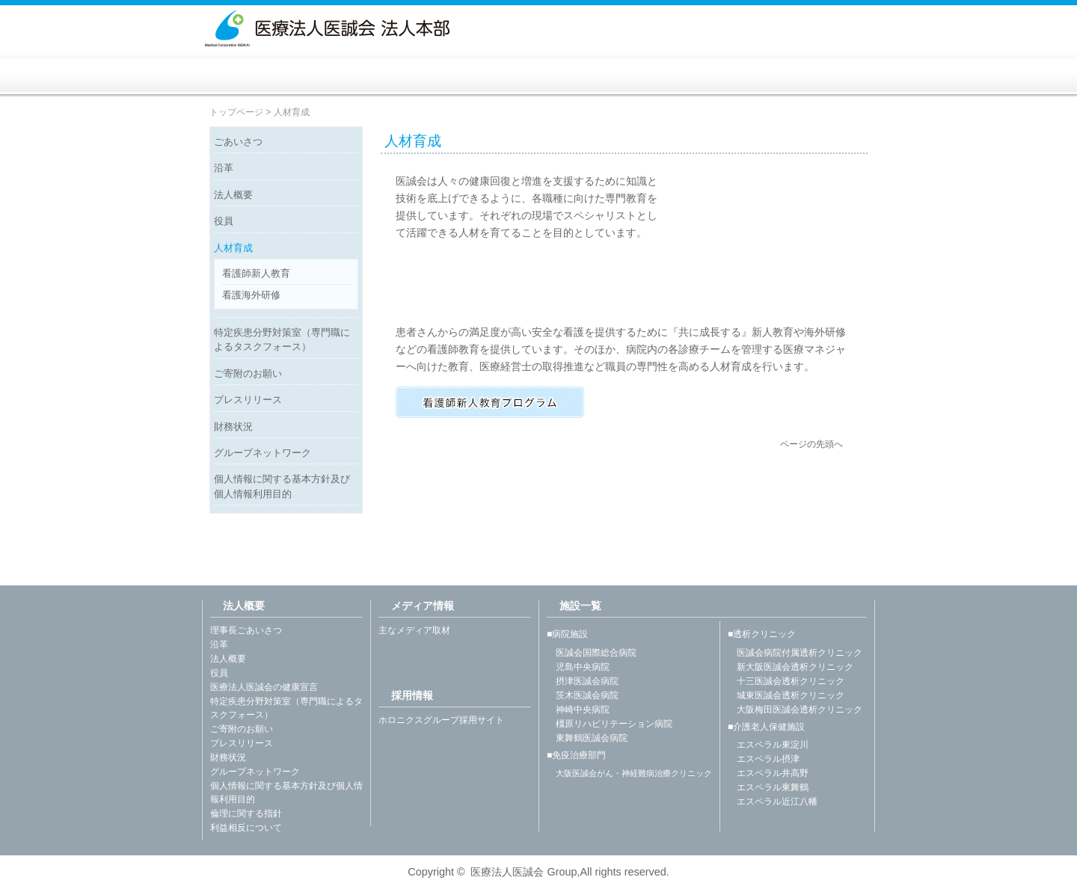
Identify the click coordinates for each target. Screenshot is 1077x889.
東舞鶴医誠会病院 (587, 738)
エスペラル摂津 (764, 759)
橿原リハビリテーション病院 (609, 724)
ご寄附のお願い (248, 373)
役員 (223, 221)
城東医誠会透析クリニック (786, 695)
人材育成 (233, 247)
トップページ (236, 112)
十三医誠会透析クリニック (786, 681)
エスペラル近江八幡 (772, 801)
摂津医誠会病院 (583, 681)
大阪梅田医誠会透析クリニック (795, 709)
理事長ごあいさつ (246, 630)
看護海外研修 (251, 295)
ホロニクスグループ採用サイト (441, 720)
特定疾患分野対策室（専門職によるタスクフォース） (282, 339)
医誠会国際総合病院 (591, 652)
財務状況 (233, 426)
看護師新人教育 (256, 273)
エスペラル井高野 (768, 773)
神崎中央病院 (578, 709)
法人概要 (233, 194)
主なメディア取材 (414, 630)
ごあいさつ (238, 141)
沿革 (223, 167)
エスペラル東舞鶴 (768, 787)
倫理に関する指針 (246, 813)
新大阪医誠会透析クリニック (790, 667)
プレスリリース (248, 399)
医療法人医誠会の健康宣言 (264, 687)
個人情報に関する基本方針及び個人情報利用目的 (282, 486)
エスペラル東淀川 (768, 744)
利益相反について (246, 827)
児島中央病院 (578, 667)
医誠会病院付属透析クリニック (795, 652)
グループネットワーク (262, 452)
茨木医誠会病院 (583, 695)
